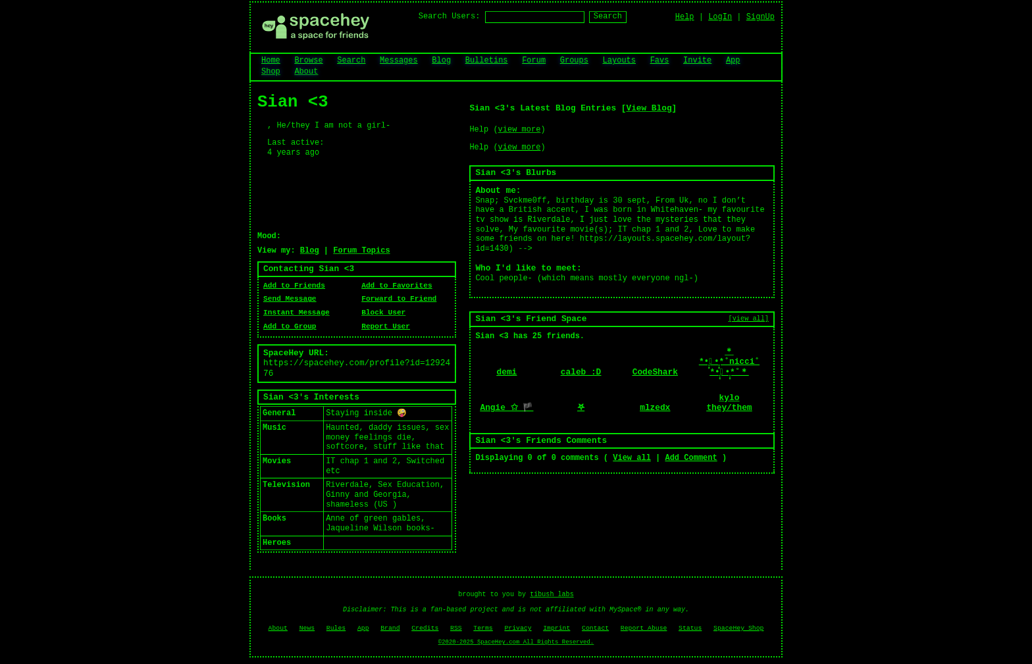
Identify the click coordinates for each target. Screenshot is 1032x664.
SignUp (760, 17)
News (307, 628)
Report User (385, 326)
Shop (270, 71)
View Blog (648, 108)
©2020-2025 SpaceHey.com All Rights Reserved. (516, 642)
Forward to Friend (398, 299)
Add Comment (691, 458)
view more (519, 129)
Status (690, 628)
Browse (308, 60)
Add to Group (290, 326)
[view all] (749, 318)
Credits (424, 628)
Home (270, 60)
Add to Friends (294, 286)
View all (632, 458)
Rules (336, 628)
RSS (456, 628)
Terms (482, 628)
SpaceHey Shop (738, 628)
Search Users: (449, 16)
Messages (399, 60)
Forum (534, 60)
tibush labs (552, 594)
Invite (697, 60)
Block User (383, 313)
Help (684, 17)
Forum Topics (361, 250)
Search (608, 16)
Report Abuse (644, 628)
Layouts (619, 60)
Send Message (290, 299)
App (733, 60)
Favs (659, 60)
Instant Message (296, 313)
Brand (390, 628)
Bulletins (486, 60)
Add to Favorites (396, 286)
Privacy (517, 628)
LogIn (720, 17)
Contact (595, 628)
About (306, 71)
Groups (574, 60)
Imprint (556, 628)
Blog (441, 60)
